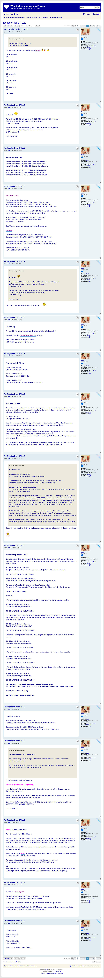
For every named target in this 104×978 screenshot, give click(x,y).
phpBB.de (58, 971)
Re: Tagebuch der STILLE (16, 29)
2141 (87, 41)
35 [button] (84, 26)
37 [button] (90, 26)
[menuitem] (16, 14)
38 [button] (93, 26)
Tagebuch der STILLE (14, 22)
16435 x (88, 47)
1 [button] (77, 26)
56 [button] (97, 26)
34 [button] (81, 26)
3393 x (94, 46)
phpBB (46, 969)
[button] (72, 26)
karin (82, 36)
